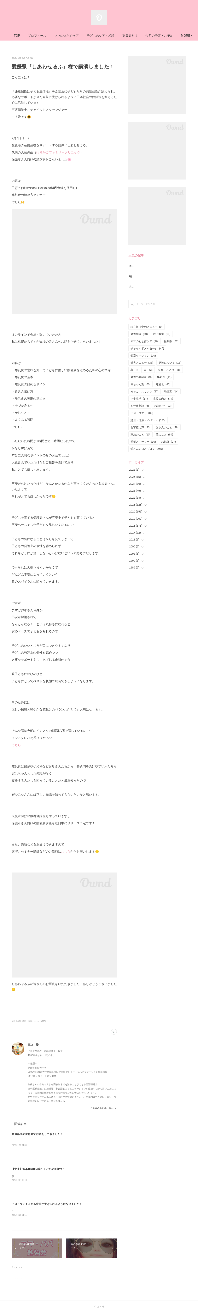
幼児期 (171, 401)
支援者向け (163, 408)
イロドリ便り (142, 422)
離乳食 (163, 394)
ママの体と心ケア (91, 35)
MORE (152, 35)
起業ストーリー (143, 451)
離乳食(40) (16, 1021)
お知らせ (163, 415)
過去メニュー (142, 372)
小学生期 (139, 408)
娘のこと (164, 444)
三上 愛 (33, 1044)
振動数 (171, 350)
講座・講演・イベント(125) (34, 1021)
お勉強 (168, 451)
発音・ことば (169, 379)
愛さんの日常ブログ (147, 458)
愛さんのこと (167, 437)
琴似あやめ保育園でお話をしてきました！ (37, 1134)
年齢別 (164, 386)
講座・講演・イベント (148, 429)
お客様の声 (140, 437)
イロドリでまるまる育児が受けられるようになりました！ (47, 1203)
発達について (170, 372)
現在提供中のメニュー (146, 336)
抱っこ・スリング (145, 401)
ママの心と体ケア (145, 350)
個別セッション (143, 365)
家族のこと (140, 444)
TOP (42, 35)
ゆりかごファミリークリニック (58, 152)
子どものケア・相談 (126, 35)
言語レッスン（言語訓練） (145, 296)
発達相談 (139, 343)
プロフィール (62, 35)
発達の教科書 (141, 386)
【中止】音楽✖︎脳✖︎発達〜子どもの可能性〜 (38, 1169)
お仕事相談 (140, 415)
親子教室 (161, 343)
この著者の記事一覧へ (103, 1108)
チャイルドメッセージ (147, 358)
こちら (16, 745)
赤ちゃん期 (140, 394)
